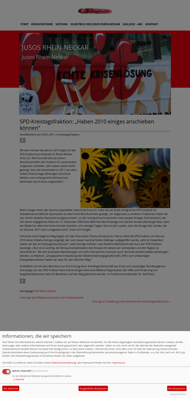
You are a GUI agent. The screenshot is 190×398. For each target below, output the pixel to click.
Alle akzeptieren (177, 388)
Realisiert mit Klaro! (178, 394)
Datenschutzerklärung (64, 362)
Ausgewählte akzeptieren (93, 388)
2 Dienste (18, 379)
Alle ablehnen (10, 388)
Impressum (118, 362)
